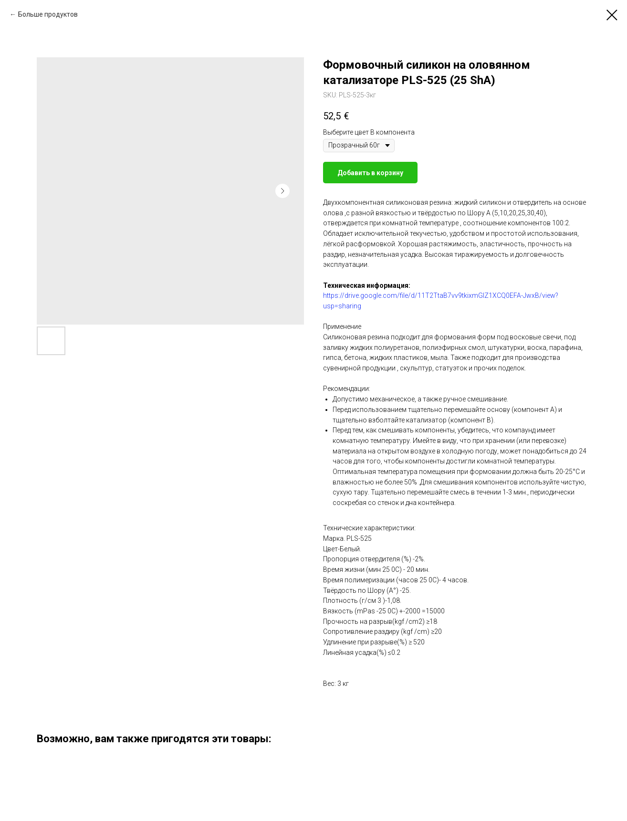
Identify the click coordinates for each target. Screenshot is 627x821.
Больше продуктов (48, 14)
